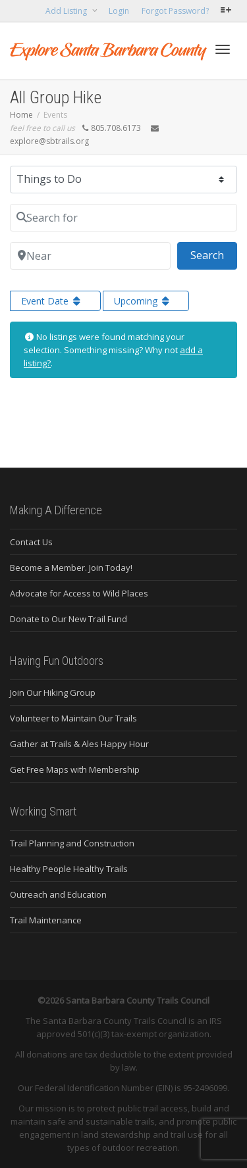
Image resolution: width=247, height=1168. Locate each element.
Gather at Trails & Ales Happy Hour (79, 744)
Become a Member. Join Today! (71, 567)
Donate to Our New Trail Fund (68, 619)
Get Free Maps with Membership (75, 769)
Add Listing (67, 10)
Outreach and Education (58, 894)
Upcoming (143, 301)
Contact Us (31, 542)
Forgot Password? (175, 10)
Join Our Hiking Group (53, 692)
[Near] (90, 256)
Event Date (52, 301)
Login (119, 10)
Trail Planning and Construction (72, 843)
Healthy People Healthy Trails (69, 869)
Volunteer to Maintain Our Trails (73, 718)
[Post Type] (123, 179)
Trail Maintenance (46, 920)
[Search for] (123, 217)
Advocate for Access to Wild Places (79, 593)
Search (213, 254)
